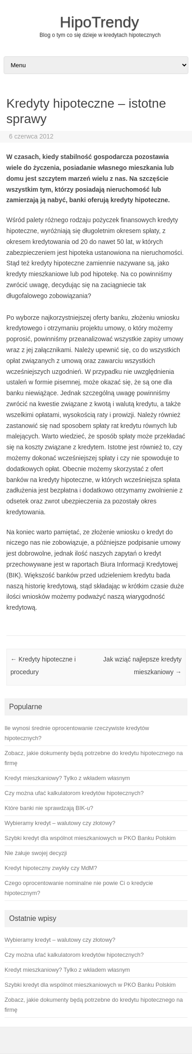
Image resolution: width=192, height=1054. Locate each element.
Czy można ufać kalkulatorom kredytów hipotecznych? (74, 954)
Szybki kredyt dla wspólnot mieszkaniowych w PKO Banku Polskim (90, 984)
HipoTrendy (99, 21)
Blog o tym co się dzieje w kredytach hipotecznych (100, 35)
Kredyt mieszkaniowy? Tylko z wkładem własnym (67, 969)
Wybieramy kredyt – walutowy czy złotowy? (60, 939)
